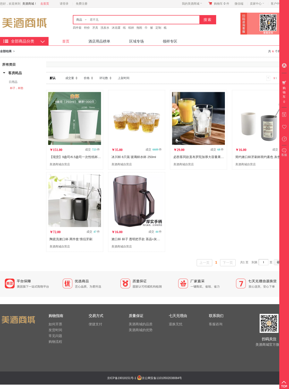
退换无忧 (175, 324)
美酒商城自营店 (60, 164)
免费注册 (81, 3)
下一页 (228, 263)
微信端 (239, 3)
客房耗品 (15, 73)
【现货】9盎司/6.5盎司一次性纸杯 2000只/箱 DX (84, 157)
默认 (53, 78)
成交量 (69, 78)
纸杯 (131, 27)
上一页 (204, 263)
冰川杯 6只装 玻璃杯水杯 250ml (133, 157)
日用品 (13, 82)
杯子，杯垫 (16, 88)
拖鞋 (139, 27)
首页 (65, 41)
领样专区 (170, 41)
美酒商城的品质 (141, 324)
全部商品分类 (22, 41)
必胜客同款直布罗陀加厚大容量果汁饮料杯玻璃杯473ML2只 (215, 157)
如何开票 (55, 324)
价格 (87, 78)
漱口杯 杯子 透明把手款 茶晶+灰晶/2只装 (140, 239)
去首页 (44, 3)
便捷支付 (95, 324)
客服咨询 (215, 324)
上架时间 (123, 78)
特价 (87, 27)
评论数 (103, 78)
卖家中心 (257, 3)
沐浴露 (116, 27)
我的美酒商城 (192, 3)
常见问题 (55, 336)
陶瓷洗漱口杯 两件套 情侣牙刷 (71, 239)
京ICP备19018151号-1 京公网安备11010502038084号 (144, 378)
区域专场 (136, 41)
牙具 (95, 27)
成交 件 (92, 149)
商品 (79, 19)
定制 (158, 27)
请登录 (64, 3)
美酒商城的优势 (141, 330)
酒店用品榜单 (99, 41)
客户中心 (278, 3)
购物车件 (221, 3)
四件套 (77, 27)
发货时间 (55, 330)
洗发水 (105, 27)
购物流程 (55, 342)
